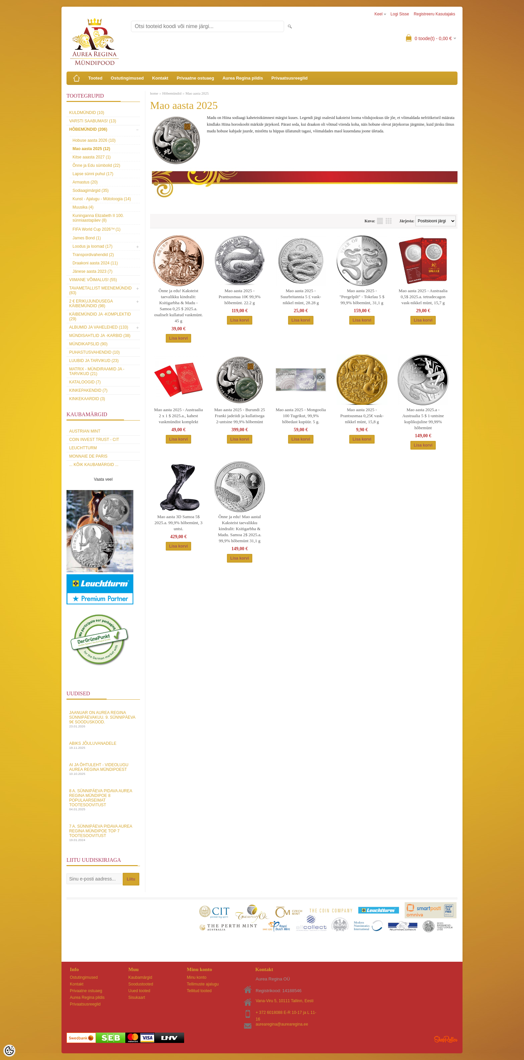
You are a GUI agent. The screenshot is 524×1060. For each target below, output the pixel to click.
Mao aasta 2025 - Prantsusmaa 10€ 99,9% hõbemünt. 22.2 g (239, 296)
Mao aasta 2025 (197, 93)
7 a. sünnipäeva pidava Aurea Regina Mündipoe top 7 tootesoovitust (103, 833)
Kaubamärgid (140, 977)
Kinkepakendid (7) (88, 390)
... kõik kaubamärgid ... (93, 464)
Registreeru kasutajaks (434, 14)
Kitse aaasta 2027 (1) (92, 157)
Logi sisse (400, 14)
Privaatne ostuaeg (195, 78)
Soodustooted (140, 984)
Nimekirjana (380, 221)
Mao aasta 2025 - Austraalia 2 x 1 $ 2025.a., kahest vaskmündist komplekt (178, 415)
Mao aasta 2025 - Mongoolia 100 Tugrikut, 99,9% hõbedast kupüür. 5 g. (301, 415)
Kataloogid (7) (85, 382)
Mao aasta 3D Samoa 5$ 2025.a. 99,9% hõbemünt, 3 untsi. (178, 522)
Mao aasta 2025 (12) (91, 148)
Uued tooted (139, 990)
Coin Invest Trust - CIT (94, 439)
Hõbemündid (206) (88, 129)
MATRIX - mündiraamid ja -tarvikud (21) (96, 371)
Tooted (95, 78)
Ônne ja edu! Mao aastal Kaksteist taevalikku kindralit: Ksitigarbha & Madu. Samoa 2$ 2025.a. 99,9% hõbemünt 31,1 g (239, 528)
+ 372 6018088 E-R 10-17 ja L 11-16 (286, 1013)
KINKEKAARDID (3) (87, 398)
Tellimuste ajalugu (203, 984)
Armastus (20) (85, 182)
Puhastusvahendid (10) (94, 352)
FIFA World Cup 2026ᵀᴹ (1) (97, 229)
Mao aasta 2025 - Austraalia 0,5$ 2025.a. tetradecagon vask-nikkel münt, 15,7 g (423, 296)
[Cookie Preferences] (9, 1051)
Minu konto (197, 977)
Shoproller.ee (445, 1039)
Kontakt (160, 78)
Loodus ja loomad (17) (92, 246)
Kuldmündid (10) (86, 112)
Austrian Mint (84, 431)
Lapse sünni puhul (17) (93, 173)
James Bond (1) (87, 238)
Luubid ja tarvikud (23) (94, 360)
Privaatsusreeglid (289, 78)
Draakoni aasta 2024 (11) (95, 263)
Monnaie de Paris (88, 456)
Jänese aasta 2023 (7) (92, 271)
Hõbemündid (171, 93)
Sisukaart (136, 997)
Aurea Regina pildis (243, 78)
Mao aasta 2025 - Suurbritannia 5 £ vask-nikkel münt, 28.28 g (300, 296)
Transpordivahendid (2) (93, 254)
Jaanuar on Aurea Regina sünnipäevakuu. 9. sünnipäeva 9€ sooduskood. (103, 719)
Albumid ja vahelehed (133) (98, 327)
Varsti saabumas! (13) (92, 121)
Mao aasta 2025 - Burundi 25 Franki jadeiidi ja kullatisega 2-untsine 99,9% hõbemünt (239, 415)
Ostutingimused (127, 78)
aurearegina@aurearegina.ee (282, 1024)
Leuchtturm (83, 448)
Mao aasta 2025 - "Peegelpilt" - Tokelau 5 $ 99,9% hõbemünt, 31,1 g (362, 296)
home (154, 93)
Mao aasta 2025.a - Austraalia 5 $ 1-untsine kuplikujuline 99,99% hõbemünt (423, 418)
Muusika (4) (83, 207)
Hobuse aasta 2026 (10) (94, 140)
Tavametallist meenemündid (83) (100, 290)
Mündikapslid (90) (88, 344)
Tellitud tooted (199, 990)
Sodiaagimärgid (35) (91, 190)
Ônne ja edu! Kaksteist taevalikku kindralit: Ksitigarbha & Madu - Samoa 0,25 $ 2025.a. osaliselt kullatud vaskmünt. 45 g (178, 305)
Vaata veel (103, 479)
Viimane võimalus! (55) (93, 279)
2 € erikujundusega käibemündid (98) (91, 303)
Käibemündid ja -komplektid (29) (100, 316)
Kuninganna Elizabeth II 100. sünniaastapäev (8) (98, 218)
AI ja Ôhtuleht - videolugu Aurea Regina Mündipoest (103, 769)
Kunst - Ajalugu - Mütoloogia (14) (102, 199)
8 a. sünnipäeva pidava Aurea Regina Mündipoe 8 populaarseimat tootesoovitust (103, 800)
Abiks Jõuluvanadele (103, 745)
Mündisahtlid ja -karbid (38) (99, 335)
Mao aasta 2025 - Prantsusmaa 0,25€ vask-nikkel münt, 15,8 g (362, 415)
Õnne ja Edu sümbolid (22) (96, 165)
